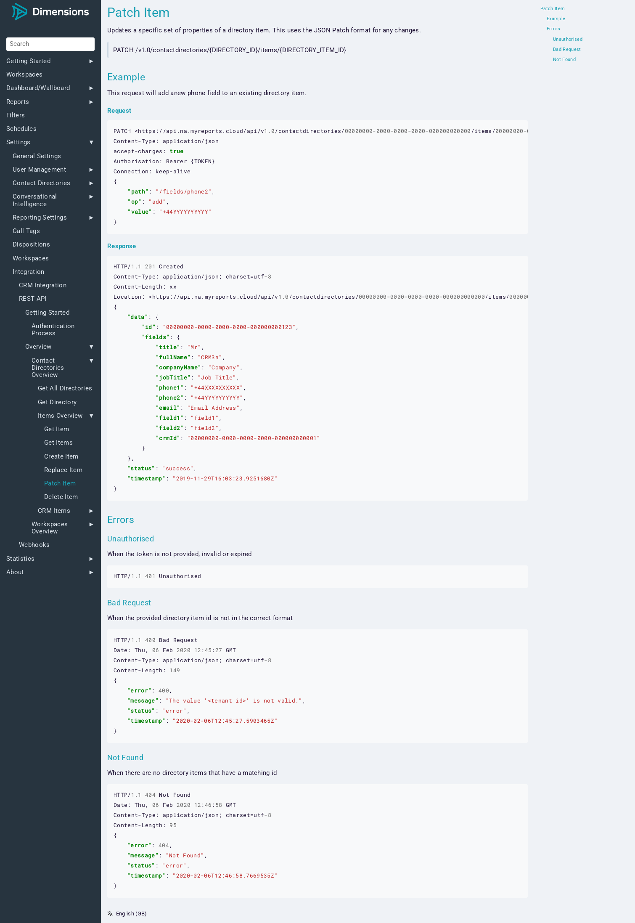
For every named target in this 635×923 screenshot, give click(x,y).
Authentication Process (53, 330)
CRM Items (54, 511)
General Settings (37, 156)
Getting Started (28, 61)
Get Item (56, 429)
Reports (17, 102)
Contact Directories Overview (48, 368)
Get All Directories (65, 388)
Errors (553, 29)
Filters (15, 115)
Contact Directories (41, 183)
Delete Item (61, 497)
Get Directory (57, 402)
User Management (39, 169)
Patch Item (60, 483)
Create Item (61, 456)
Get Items (58, 442)
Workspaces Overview (50, 528)
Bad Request (567, 49)
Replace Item (63, 470)
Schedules (21, 129)
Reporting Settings (40, 217)
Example (556, 18)
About (15, 572)
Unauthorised (567, 39)
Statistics (20, 558)
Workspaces (24, 74)
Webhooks (34, 545)
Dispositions (31, 244)
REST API (33, 298)
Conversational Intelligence (35, 200)
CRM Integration (42, 285)
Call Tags (26, 231)
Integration (29, 272)
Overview (38, 346)
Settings (18, 142)
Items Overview (60, 415)
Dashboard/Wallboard (38, 88)
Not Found (564, 59)
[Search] (50, 44)
